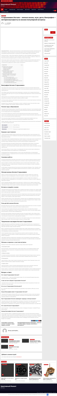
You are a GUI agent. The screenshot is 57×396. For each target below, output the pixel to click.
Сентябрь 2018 (46, 103)
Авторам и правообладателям (48, 392)
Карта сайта (54, 392)
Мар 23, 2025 (4, 380)
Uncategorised (3, 15)
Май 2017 (45, 109)
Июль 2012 (46, 115)
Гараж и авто (34, 9)
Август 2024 (46, 67)
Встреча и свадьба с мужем (8, 71)
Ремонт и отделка (20, 9)
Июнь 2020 (46, 94)
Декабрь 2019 (46, 98)
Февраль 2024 (46, 79)
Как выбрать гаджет (5, 11)
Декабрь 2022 (46, 92)
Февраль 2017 (46, 113)
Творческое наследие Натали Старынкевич (9, 73)
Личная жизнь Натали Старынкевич (8, 70)
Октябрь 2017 (46, 105)
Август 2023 (46, 88)
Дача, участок (27, 9)
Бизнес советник (41, 9)
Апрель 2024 (46, 75)
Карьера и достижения (7, 68)
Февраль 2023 (46, 90)
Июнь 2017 (46, 107)
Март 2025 (46, 63)
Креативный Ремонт (8, 4)
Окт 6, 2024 (32, 380)
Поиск (46, 29)
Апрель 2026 (46, 61)
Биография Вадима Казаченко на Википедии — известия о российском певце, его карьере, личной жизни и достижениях (29, 324)
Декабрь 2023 (46, 84)
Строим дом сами (12, 9)
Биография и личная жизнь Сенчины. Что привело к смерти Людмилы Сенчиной (7, 324)
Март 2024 (46, 77)
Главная (6, 9)
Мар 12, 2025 (18, 380)
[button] (53, 10)
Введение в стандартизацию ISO (49, 43)
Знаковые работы (6, 69)
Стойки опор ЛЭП (47, 53)
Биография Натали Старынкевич (7, 66)
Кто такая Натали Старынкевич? (9, 81)
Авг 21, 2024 (46, 380)
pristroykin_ (15, 330)
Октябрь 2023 (46, 86)
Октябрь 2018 (46, 101)
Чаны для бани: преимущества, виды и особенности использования (49, 50)
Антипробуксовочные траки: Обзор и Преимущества (35, 379)
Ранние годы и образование (8, 67)
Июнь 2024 (46, 71)
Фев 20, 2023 (11, 349)
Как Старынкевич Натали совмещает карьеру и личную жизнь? (13, 80)
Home (38, 392)
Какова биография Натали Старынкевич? (11, 82)
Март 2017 (46, 111)
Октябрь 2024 (46, 65)
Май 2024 (46, 73)
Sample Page (41, 392)
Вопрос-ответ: (5, 76)
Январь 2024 (46, 82)
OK (47, 394)
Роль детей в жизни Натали (8, 72)
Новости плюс (46, 133)
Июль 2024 (46, 69)
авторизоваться (19, 356)
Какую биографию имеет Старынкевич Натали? (12, 79)
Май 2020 (46, 96)
